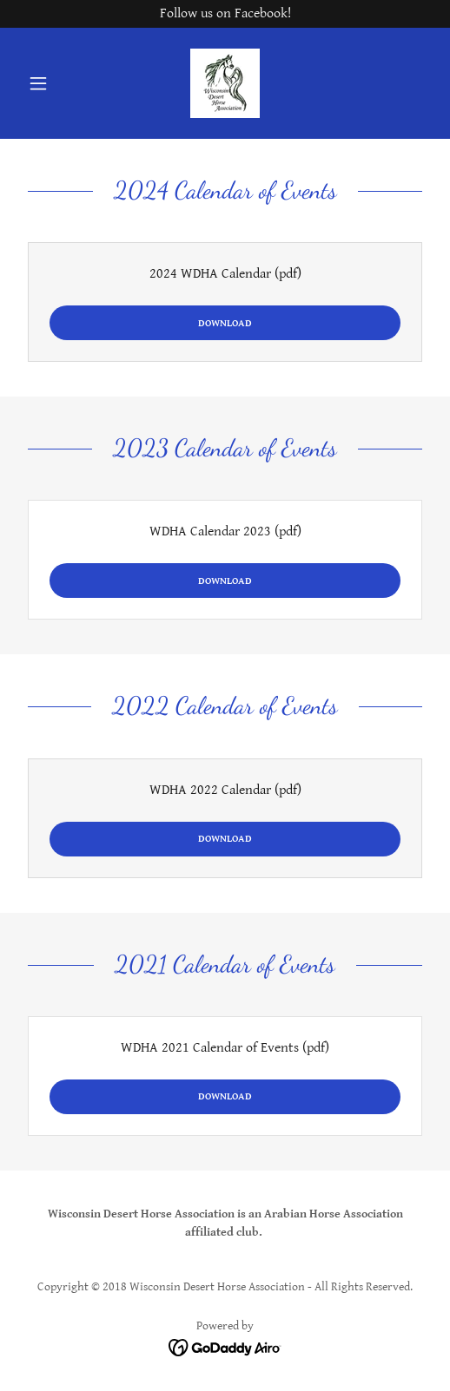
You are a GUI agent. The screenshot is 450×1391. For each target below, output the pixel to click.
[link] (225, 83)
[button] (52, 83)
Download (225, 323)
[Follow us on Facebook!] (225, 13)
